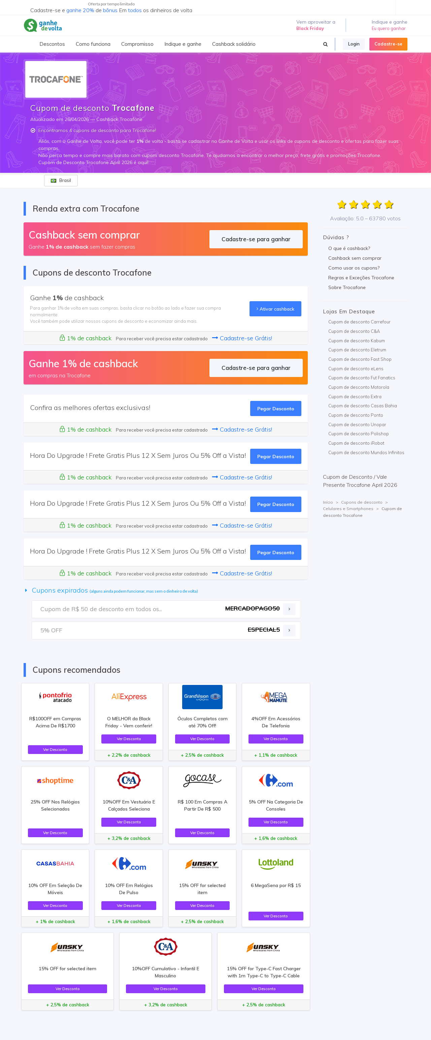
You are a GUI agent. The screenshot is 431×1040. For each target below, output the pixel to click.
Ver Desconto (55, 749)
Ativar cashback (275, 309)
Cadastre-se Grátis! (242, 338)
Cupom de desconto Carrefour (359, 321)
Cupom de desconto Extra (355, 396)
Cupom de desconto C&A (354, 331)
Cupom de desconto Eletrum (357, 349)
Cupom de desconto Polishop (358, 433)
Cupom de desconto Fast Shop (360, 359)
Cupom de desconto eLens (356, 368)
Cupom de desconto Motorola (358, 387)
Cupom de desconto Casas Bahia (362, 405)
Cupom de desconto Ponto (355, 415)
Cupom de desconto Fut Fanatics (361, 377)
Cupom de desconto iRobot (356, 443)
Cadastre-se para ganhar (256, 239)
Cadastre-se (388, 43)
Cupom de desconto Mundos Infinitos (366, 452)
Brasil (61, 180)
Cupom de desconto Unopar (357, 424)
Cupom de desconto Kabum (356, 340)
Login (354, 43)
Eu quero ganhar (389, 28)
